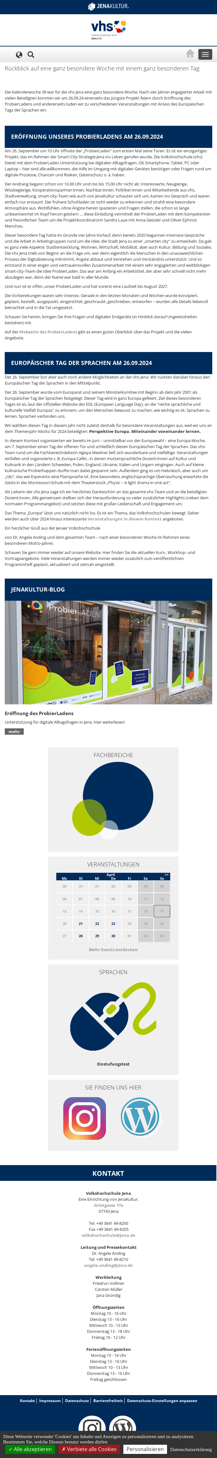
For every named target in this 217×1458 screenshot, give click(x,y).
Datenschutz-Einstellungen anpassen (162, 1400)
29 (97, 935)
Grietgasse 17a (108, 1205)
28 (81, 935)
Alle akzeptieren (30, 1449)
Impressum (50, 1400)
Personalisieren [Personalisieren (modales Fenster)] (145, 1449)
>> (167, 874)
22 (97, 923)
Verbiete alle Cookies (89, 1449)
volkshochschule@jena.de (108, 1235)
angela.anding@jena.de (108, 1265)
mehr (14, 731)
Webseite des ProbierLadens (48, 332)
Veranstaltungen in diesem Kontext (124, 519)
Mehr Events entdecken (113, 949)
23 (113, 923)
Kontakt (27, 1400)
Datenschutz (77, 1400)
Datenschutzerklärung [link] (191, 1449)
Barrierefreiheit (108, 1400)
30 (113, 935)
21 (81, 923)
